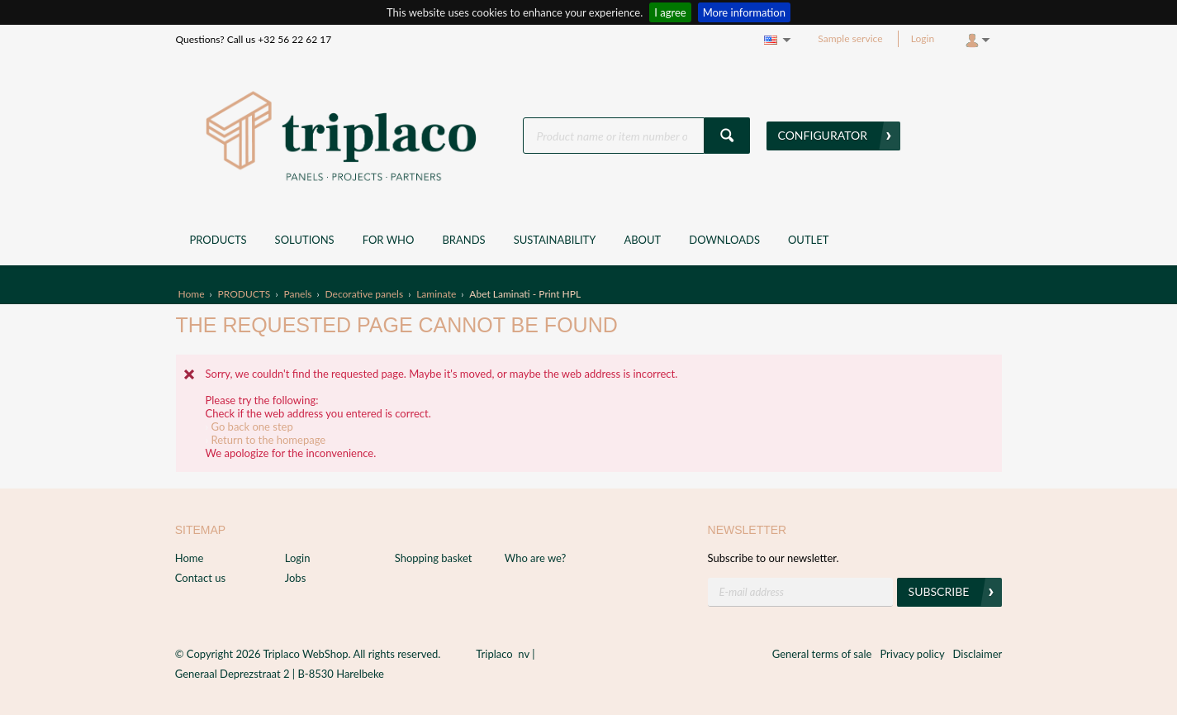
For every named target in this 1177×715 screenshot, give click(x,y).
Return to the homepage (268, 439)
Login (922, 38)
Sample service (850, 38)
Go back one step (252, 426)
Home (191, 294)
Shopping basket (433, 558)
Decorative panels (364, 294)
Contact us (200, 577)
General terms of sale (822, 653)
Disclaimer (978, 653)
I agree (670, 12)
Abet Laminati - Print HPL (525, 294)
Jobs (295, 577)
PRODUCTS (244, 294)
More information (744, 12)
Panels (297, 294)
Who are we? (536, 558)
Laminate (436, 294)
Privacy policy (912, 653)
